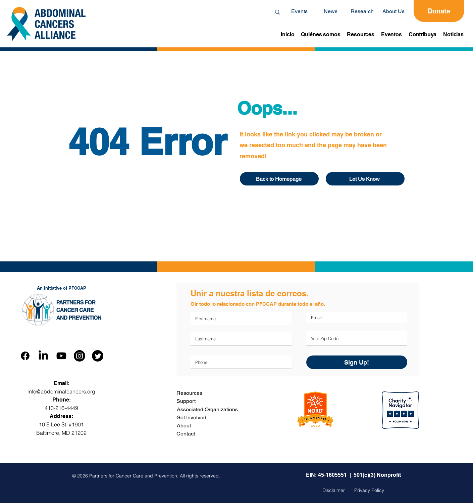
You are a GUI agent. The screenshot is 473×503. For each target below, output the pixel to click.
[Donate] (439, 11)
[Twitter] (97, 356)
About (184, 425)
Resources (189, 393)
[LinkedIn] (43, 356)
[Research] (362, 11)
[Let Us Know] (365, 178)
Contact (185, 433)
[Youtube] (61, 356)
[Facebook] (25, 356)
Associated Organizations (207, 409)
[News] (330, 11)
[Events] (299, 11)
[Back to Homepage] (279, 178)
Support (186, 401)
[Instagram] (79, 356)
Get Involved (191, 417)
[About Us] (393, 11)
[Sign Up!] (356, 362)
